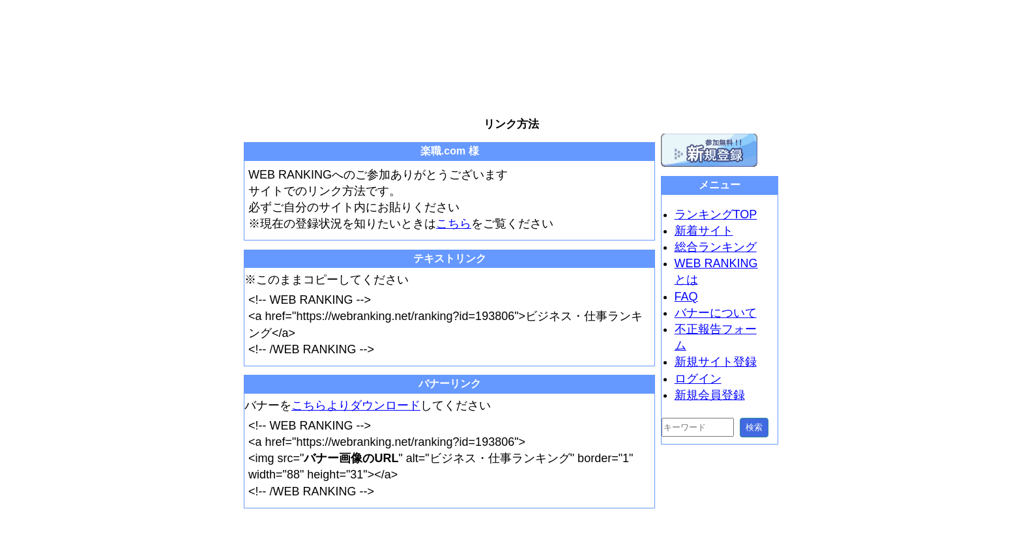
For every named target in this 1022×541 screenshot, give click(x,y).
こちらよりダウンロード (355, 405)
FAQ (686, 296)
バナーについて (716, 312)
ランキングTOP (716, 214)
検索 (754, 427)
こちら (453, 223)
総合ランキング (716, 247)
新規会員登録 (710, 395)
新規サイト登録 (716, 361)
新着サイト (704, 230)
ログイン (698, 378)
